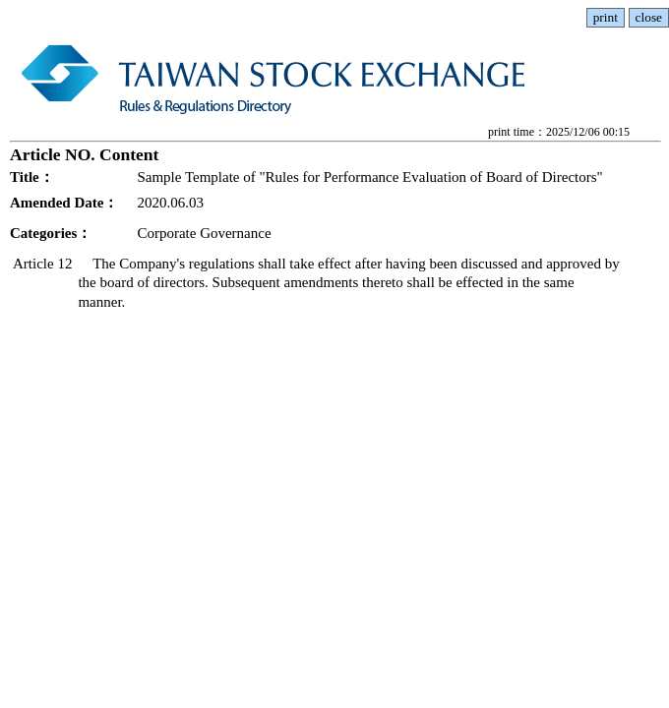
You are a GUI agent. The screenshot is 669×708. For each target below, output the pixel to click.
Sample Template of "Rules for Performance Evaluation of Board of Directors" (369, 177)
